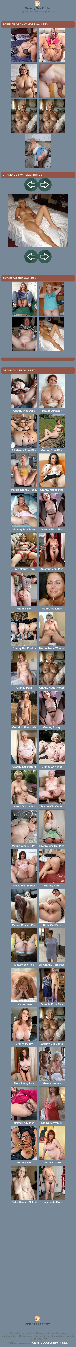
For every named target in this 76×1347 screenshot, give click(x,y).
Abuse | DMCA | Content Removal (50, 1343)
